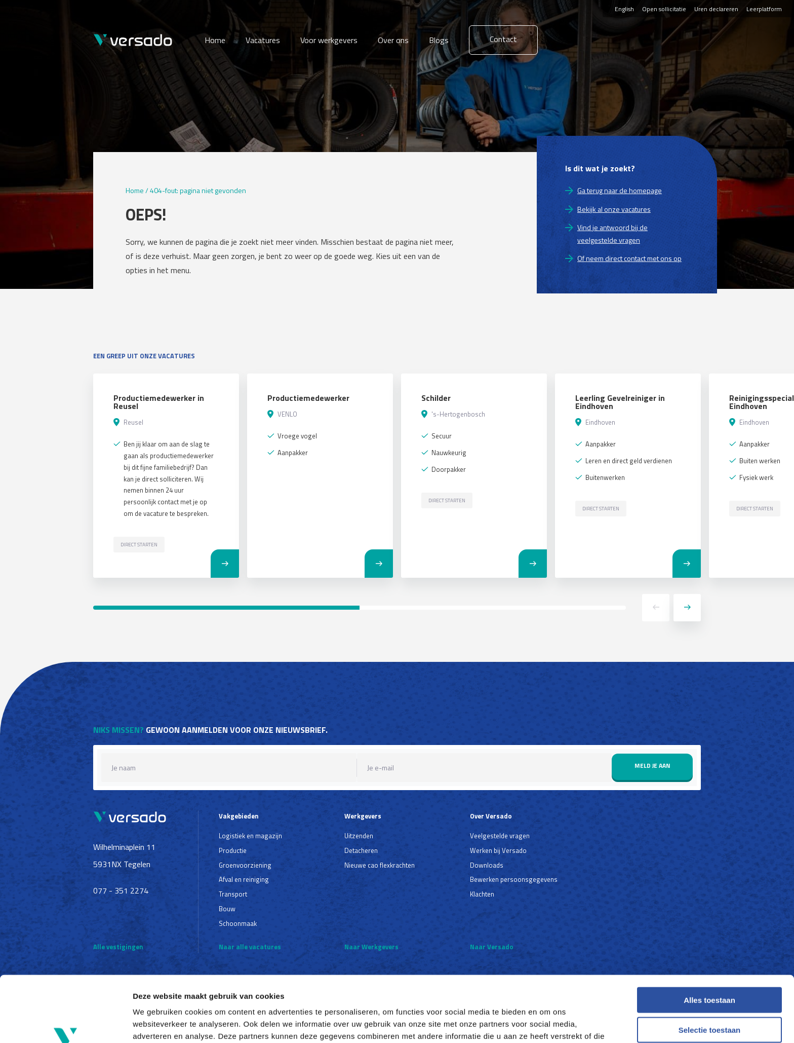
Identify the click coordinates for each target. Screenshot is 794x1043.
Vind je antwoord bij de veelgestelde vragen (612, 233)
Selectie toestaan (710, 971)
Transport (233, 894)
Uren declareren (716, 9)
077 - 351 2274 (120, 890)
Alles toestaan (709, 942)
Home (215, 40)
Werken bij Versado (498, 850)
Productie (233, 850)
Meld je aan (652, 765)
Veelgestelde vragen (500, 836)
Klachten (482, 894)
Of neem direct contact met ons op (629, 258)
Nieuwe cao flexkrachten (379, 865)
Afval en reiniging (244, 879)
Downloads (486, 865)
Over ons (393, 40)
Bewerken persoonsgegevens (514, 879)
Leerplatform (764, 9)
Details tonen (547, 1023)
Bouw (227, 909)
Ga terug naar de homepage (619, 190)
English (624, 9)
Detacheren (361, 850)
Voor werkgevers (329, 40)
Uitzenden (358, 836)
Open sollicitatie (664, 9)
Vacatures (263, 40)
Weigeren (709, 1001)
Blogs (439, 40)
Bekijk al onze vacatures (614, 209)
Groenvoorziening (245, 865)
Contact (503, 39)
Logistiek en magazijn (250, 836)
